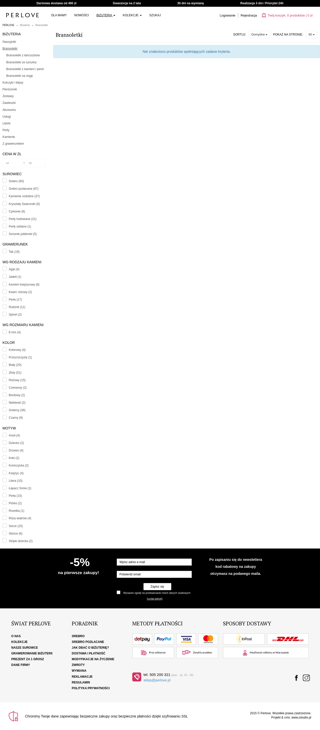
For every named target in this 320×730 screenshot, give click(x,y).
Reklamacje (82, 676)
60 (311, 34)
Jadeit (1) (15, 277)
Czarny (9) (16, 417)
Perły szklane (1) (20, 226)
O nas (16, 636)
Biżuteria (105, 15)
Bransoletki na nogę (19, 76)
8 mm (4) (15, 332)
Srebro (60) (16, 181)
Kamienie (8, 137)
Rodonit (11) (17, 307)
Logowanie (228, 15)
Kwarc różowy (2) (20, 292)
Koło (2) (14, 458)
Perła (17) (15, 299)
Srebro (78, 636)
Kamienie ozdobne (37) (24, 196)
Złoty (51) (15, 372)
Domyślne (260, 34)
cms (287, 717)
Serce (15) (16, 526)
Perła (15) (15, 496)
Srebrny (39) (17, 410)
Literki (6, 123)
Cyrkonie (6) (17, 211)
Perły (5, 130)
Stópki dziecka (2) (20, 541)
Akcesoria (9, 110)
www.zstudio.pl (301, 717)
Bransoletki (42, 25)
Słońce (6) (15, 533)
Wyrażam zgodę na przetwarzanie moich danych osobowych (156, 593)
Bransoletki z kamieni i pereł (25, 69)
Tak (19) (14, 252)
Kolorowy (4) (17, 350)
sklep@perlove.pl (157, 680)
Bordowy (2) (17, 395)
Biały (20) (15, 365)
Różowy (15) (17, 380)
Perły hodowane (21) (22, 219)
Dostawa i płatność (88, 653)
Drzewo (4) (16, 450)
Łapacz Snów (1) (20, 488)
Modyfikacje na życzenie (93, 659)
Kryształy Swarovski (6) (24, 204)
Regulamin (81, 682)
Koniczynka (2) (18, 465)
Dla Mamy (59, 15)
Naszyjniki (9, 42)
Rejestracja (249, 15)
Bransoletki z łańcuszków (23, 55)
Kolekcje (132, 15)
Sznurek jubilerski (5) (23, 234)
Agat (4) (14, 269)
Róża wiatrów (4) (20, 518)
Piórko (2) (15, 503)
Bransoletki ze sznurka (21, 62)
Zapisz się (157, 586)
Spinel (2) (15, 314)
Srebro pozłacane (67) (23, 188)
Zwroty (78, 665)
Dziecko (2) (16, 443)
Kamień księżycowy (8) (24, 284)
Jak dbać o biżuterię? (90, 647)
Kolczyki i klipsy (12, 82)
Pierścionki (9, 89)
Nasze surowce (24, 647)
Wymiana (79, 670)
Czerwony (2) (17, 387)
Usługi (6, 116)
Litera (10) (15, 480)
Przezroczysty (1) (20, 357)
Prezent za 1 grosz (27, 659)
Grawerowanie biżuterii (31, 653)
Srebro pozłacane (88, 642)
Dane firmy (20, 665)
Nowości (81, 15)
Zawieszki (9, 103)
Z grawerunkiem (13, 143)
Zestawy (8, 96)
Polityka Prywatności (91, 688)
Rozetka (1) (16, 511)
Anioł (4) (14, 435)
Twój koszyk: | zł (287, 15)
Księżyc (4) (16, 473)
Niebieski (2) (17, 402)
